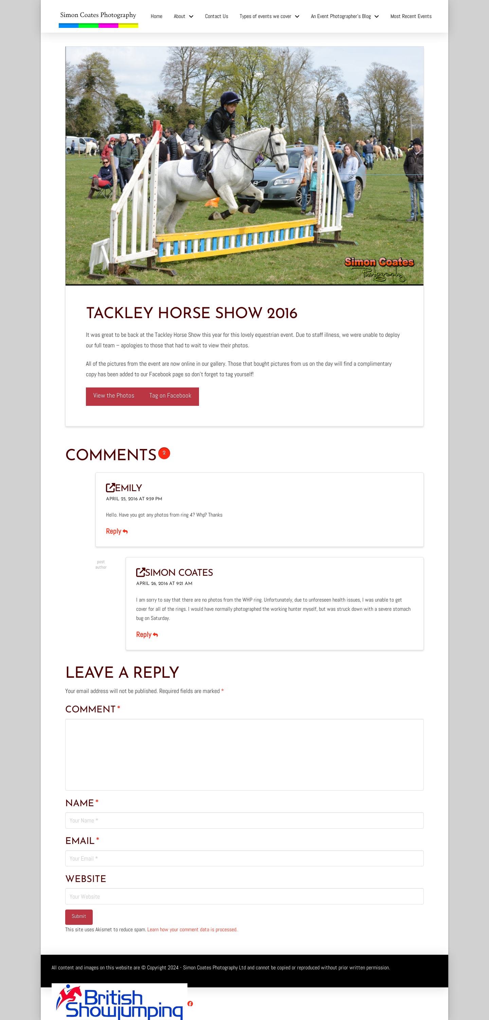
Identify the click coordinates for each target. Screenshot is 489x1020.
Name (81, 804)
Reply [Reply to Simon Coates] (147, 634)
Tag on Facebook (170, 395)
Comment (92, 710)
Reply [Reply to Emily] (117, 531)
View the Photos (113, 395)
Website (85, 879)
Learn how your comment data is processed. (192, 929)
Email (82, 841)
